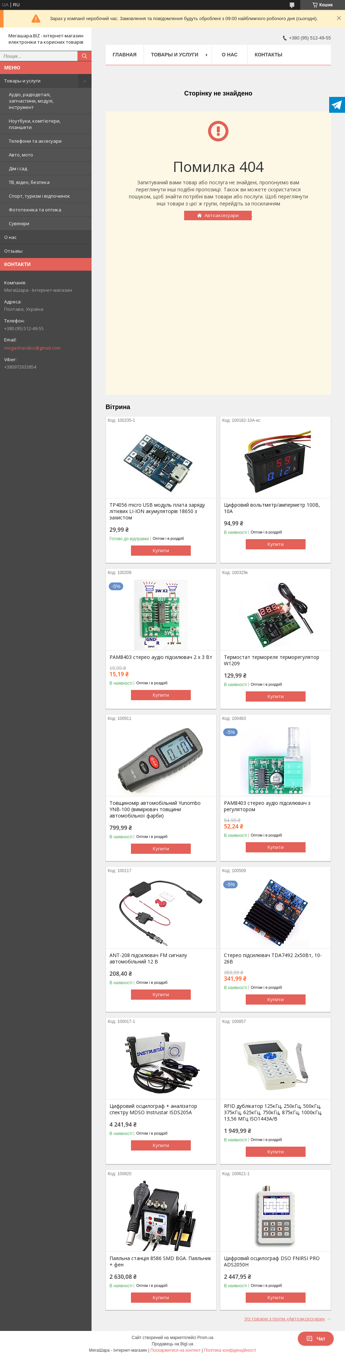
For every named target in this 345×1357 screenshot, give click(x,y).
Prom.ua (205, 1337)
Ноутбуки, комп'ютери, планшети (35, 124)
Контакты (268, 54)
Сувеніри (19, 223)
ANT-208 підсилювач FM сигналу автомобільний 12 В (148, 958)
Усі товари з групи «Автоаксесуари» (284, 1318)
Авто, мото (21, 155)
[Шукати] (84, 56)
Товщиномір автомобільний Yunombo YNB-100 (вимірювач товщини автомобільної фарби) (155, 809)
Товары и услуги (22, 81)
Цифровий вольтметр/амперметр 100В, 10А (272, 508)
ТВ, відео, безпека (29, 182)
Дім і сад (18, 168)
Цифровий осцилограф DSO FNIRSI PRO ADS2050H (272, 1261)
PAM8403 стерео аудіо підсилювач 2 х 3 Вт (160, 657)
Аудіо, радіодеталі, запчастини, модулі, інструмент (31, 100)
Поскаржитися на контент (175, 1350)
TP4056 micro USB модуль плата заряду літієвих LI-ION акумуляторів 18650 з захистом (157, 511)
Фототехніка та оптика (35, 209)
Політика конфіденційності (230, 1350)
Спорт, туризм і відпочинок (39, 196)
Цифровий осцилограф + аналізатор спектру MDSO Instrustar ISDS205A (153, 1109)
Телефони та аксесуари (35, 141)
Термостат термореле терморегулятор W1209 (271, 660)
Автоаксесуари (222, 215)
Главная (125, 54)
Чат (315, 1339)
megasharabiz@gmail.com (32, 348)
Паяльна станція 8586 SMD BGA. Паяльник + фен (160, 1261)
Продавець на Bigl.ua (172, 1343)
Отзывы (13, 251)
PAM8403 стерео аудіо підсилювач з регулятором (267, 806)
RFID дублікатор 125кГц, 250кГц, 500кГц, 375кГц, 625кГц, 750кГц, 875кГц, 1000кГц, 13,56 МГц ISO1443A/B (273, 1112)
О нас (10, 237)
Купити (161, 550)
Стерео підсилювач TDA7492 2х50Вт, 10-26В (273, 958)
